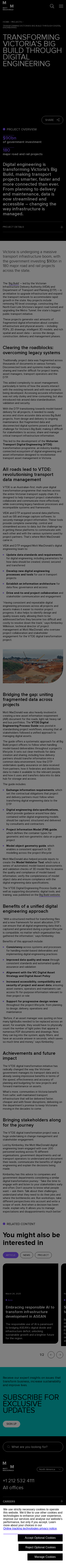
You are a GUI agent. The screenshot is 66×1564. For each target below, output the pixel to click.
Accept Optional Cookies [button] (40, 1537)
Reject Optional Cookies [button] (41, 1547)
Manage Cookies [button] (45, 1556)
